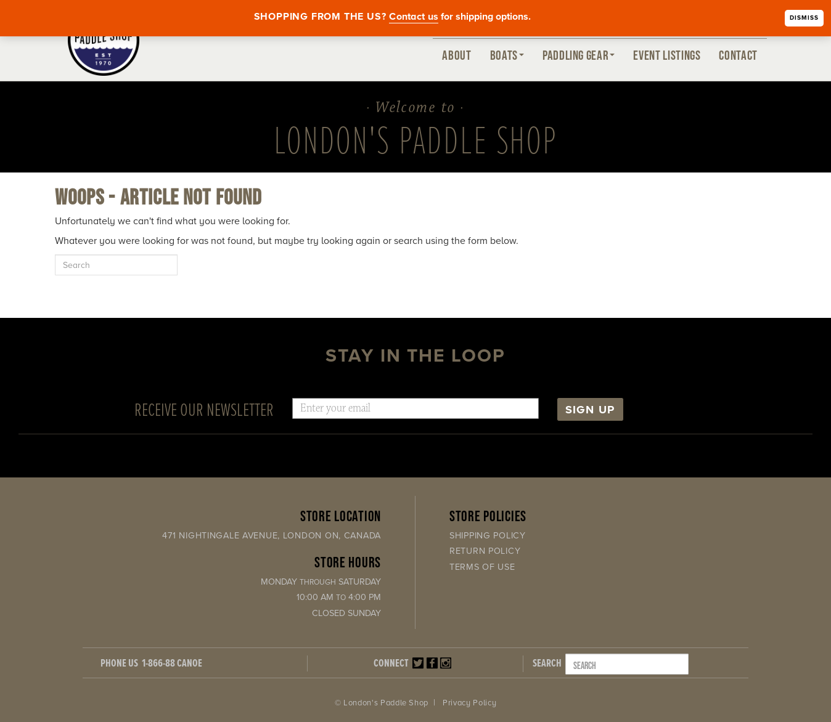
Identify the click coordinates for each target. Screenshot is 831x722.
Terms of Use (482, 567)
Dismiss (804, 18)
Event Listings (666, 54)
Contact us (413, 16)
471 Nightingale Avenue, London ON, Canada (271, 535)
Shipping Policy (487, 535)
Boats (507, 54)
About (456, 54)
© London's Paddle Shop (381, 703)
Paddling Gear (578, 54)
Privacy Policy (469, 703)
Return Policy (484, 551)
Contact (738, 54)
